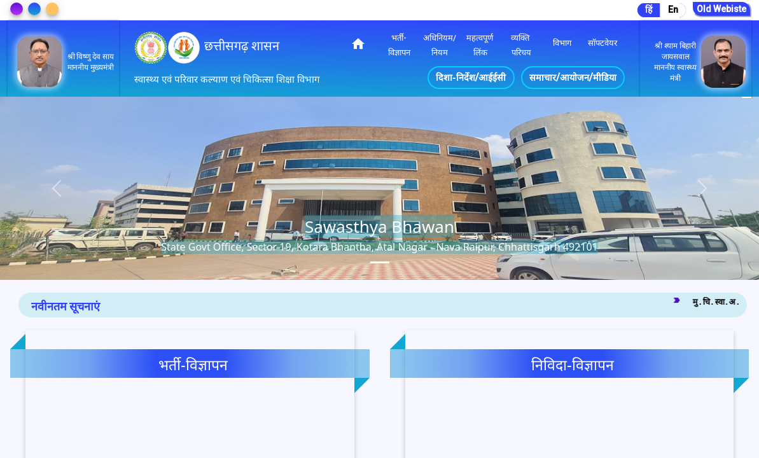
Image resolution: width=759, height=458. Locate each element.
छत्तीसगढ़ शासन (241, 45)
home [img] (358, 44)
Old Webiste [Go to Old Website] (721, 9)
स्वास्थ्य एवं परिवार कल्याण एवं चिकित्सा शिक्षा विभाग (226, 79)
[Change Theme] (16, 9)
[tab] (379, 262)
